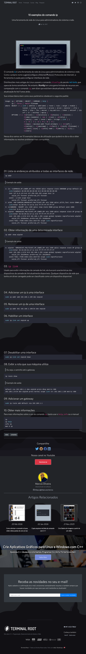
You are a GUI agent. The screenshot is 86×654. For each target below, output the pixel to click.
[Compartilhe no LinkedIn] (49, 449)
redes (6, 434)
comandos (14, 434)
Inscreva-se (43, 462)
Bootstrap (59, 647)
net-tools (73, 82)
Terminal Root (10, 2)
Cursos (32, 2)
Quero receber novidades (68, 595)
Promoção (26, 2)
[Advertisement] (43, 31)
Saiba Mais (43, 557)
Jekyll (54, 647)
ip (15, 72)
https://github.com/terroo (43, 490)
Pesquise (41, 2)
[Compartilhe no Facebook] (46, 449)
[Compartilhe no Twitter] (37, 449)
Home (20, 2)
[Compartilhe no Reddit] (41, 449)
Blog (37, 2)
